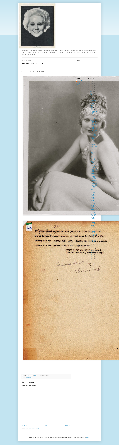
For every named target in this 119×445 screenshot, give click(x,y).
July (92, 105)
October (93, 98)
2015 (91, 252)
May (92, 109)
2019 (91, 87)
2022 (91, 81)
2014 (91, 254)
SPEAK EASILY (93, 195)
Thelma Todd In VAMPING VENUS (94, 148)
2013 (91, 256)
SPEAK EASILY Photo (93, 202)
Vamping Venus (28, 377)
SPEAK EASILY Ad (94, 218)
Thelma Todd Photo (94, 118)
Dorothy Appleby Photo (93, 240)
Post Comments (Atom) (33, 428)
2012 (91, 258)
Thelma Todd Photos (94, 166)
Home (46, 425)
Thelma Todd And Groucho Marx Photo (94, 126)
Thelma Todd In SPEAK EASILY (94, 186)
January (93, 250)
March (92, 246)
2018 (91, 89)
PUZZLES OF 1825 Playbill (94, 236)
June (92, 107)
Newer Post (24, 425)
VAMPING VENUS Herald (93, 143)
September (93, 100)
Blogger (87, 437)
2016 (91, 93)
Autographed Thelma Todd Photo (94, 182)
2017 (91, 91)
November (93, 94)
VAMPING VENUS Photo (93, 139)
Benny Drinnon (81, 80)
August (92, 103)
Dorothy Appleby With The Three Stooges (93, 176)
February (93, 248)
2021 (91, 83)
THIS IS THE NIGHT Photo (94, 170)
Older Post (67, 425)
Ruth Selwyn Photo (93, 215)
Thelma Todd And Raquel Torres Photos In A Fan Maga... (94, 133)
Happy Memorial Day (93, 121)
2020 (91, 85)
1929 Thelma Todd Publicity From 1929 (94, 113)
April (92, 244)
